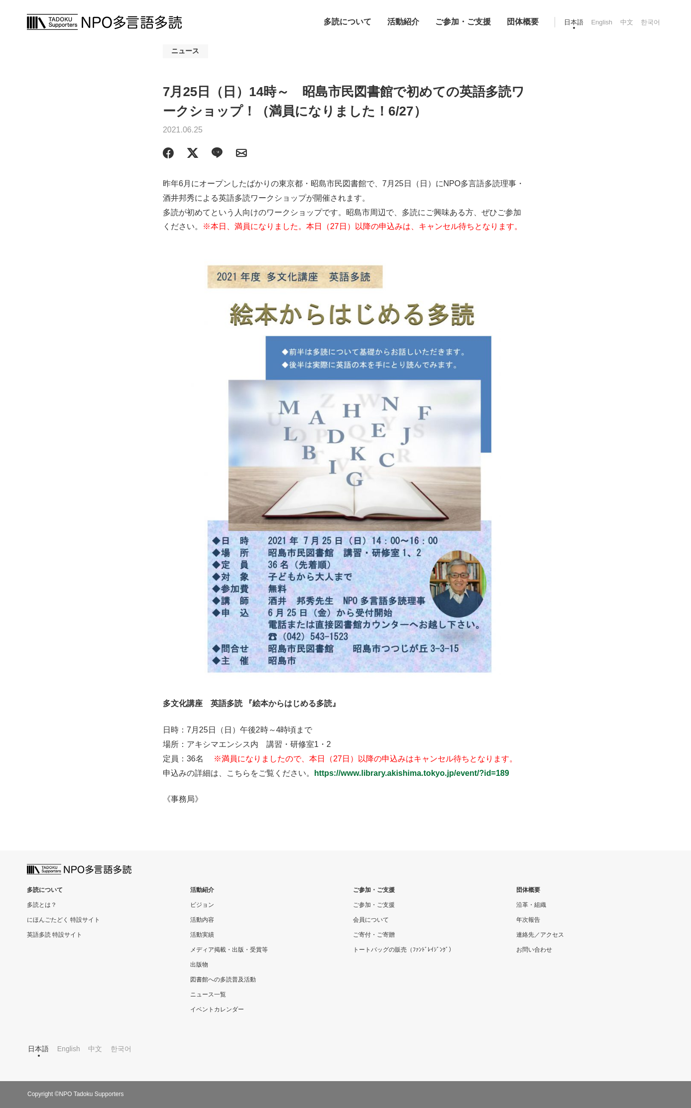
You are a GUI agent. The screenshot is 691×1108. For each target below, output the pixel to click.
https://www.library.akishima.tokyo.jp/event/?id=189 (411, 773)
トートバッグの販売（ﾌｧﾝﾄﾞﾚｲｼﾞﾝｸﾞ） (404, 949)
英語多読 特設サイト (54, 934)
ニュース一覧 (208, 994)
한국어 (650, 22)
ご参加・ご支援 (463, 21)
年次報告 (528, 919)
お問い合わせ (534, 949)
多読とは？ (42, 904)
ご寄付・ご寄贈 (374, 934)
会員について (371, 919)
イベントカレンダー (217, 1009)
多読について (347, 21)
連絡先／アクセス (540, 934)
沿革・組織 (531, 904)
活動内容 (202, 919)
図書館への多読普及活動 (223, 979)
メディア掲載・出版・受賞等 (229, 949)
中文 (626, 22)
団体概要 (523, 21)
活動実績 (202, 934)
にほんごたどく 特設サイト (63, 919)
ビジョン (202, 904)
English (601, 22)
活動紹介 (403, 21)
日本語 (573, 22)
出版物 (199, 964)
